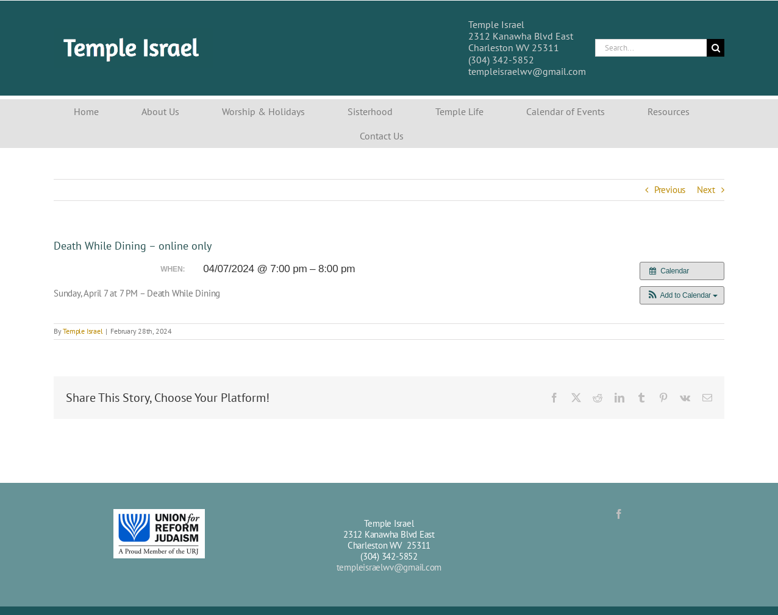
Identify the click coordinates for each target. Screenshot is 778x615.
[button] (682, 295)
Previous (669, 189)
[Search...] (651, 48)
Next (706, 189)
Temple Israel (82, 331)
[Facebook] (619, 514)
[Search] (715, 48)
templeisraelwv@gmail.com (389, 567)
